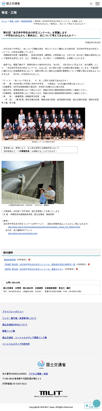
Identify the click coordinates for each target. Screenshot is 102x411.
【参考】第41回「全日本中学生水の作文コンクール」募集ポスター (33, 269)
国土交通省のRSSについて (14, 324)
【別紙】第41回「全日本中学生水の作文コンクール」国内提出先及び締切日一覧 (39, 264)
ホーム (4, 21)
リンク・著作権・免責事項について (19, 318)
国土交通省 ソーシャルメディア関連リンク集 (24, 337)
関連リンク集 (8, 330)
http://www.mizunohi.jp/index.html (22, 233)
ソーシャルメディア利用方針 (16, 343)
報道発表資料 (26, 21)
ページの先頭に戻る (93, 405)
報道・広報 (14, 21)
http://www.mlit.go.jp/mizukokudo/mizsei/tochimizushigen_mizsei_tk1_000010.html (44, 227)
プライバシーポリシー (13, 311)
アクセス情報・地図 (38, 373)
